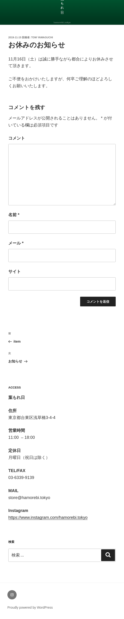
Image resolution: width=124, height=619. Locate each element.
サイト (14, 271)
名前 (13, 214)
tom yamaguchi (42, 37)
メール (16, 243)
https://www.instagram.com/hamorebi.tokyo (48, 517)
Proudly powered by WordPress (30, 607)
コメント (16, 138)
